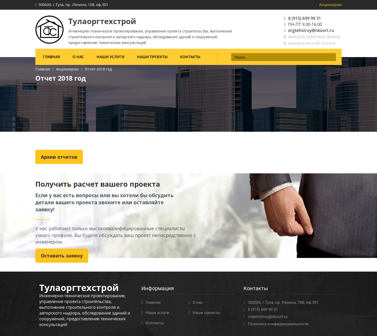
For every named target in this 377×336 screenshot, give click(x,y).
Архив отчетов (59, 157)
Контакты (190, 56)
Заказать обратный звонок (314, 36)
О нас (78, 56)
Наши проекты (152, 56)
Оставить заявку (62, 255)
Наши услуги (110, 56)
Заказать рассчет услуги (311, 43)
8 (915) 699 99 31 (304, 18)
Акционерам (330, 4)
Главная (51, 56)
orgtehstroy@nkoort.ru (311, 30)
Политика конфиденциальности (278, 324)
